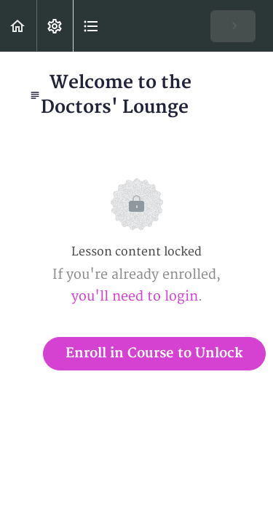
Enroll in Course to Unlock (154, 353)
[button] (18, 26)
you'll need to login (134, 296)
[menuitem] (54, 26)
